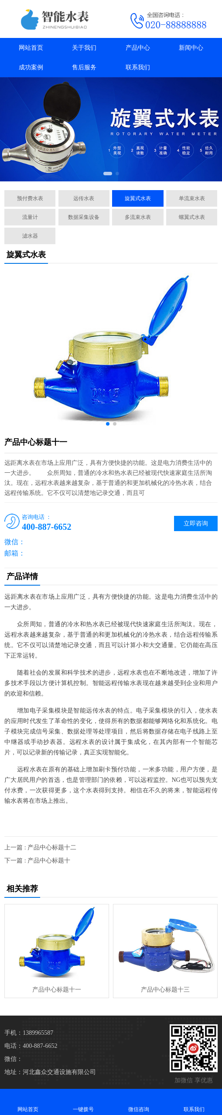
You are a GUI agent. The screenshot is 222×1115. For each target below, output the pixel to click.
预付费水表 (30, 198)
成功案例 (31, 67)
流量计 (30, 217)
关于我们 (84, 47)
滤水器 (30, 236)
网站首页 (31, 47)
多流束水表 (138, 217)
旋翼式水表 (138, 198)
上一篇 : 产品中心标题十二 (40, 847)
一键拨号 (83, 1101)
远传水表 (83, 198)
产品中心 (138, 47)
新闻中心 (191, 47)
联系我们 (138, 67)
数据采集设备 (83, 217)
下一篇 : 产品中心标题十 (37, 860)
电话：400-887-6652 (30, 1046)
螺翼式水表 (192, 217)
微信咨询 (139, 1101)
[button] (107, 173)
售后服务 (84, 67)
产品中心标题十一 (56, 989)
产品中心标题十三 (165, 989)
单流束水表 (192, 198)
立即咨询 (196, 523)
